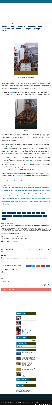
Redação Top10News (7, 36)
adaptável (23, 185)
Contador (22, 190)
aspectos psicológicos (8, 187)
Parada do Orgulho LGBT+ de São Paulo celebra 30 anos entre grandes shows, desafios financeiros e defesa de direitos (29, 326)
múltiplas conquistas (28, 198)
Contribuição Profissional (34, 190)
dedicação (43, 190)
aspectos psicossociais (15, 187)
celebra (38, 85)
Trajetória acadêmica (20, 203)
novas (4, 166)
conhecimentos (12, 190)
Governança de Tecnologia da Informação (27, 195)
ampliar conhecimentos (34, 185)
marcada (27, 83)
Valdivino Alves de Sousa (35, 203)
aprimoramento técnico (41, 185)
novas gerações (34, 198)
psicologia (34, 137)
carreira (3, 86)
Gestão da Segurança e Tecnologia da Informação (40, 193)
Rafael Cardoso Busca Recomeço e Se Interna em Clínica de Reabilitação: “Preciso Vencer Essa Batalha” (25, 258)
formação (9, 193)
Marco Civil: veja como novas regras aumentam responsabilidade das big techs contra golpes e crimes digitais (28, 357)
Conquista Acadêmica (18, 190)
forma (16, 137)
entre (31, 160)
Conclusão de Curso (7, 190)
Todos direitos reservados (23, 401)
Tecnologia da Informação (12, 203)
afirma (31, 169)
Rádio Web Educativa (13, 1)
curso (7, 148)
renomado (31, 201)
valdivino (48, 83)
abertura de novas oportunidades (16, 185)
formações (21, 193)
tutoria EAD (28, 203)
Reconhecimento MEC (25, 201)
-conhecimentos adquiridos (7, 185)
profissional (22, 83)
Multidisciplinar (12, 198)
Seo (19, 1)
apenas (47, 159)
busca (17, 171)
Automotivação (21, 187)
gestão (24, 193)
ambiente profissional (28, 185)
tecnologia (6, 203)
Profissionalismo (7, 201)
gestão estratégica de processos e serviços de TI (12, 195)
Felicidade (6, 193)
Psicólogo (16, 201)
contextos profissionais (27, 190)
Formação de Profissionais (15, 193)
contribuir (39, 190)
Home (2, 1)
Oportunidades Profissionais (41, 198)
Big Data (34, 187)
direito (21, 85)
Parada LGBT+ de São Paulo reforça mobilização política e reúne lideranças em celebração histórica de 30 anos (28, 321)
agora (18, 88)
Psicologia (12, 201)
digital (13, 92)
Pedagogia (47, 198)
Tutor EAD (24, 203)
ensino (4, 175)
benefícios (31, 187)
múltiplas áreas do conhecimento (20, 198)
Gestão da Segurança (29, 193)
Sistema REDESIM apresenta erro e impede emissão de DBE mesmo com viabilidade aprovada (28, 352)
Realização (20, 201)
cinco (15, 135)
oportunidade (4, 153)
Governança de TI (36, 195)
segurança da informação (38, 201)
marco (45, 85)
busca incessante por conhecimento (41, 187)
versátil (45, 203)
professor (31, 85)
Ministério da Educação (6, 198)
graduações (41, 195)
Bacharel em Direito (26, 187)
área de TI (46, 185)
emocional (21, 159)
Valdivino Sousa (41, 203)
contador (12, 85)
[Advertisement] (26, 11)
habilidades (45, 195)
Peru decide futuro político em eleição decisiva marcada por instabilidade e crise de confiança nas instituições (28, 316)
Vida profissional (7, 204)
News (6, 1)
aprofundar (11, 153)
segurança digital (45, 201)
